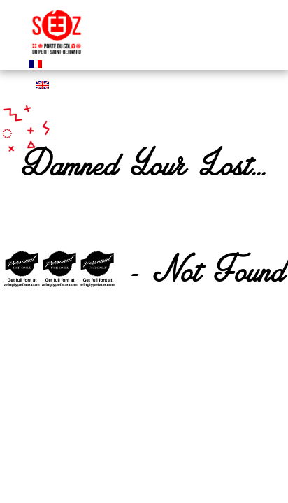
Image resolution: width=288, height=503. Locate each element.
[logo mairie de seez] (56, 56)
